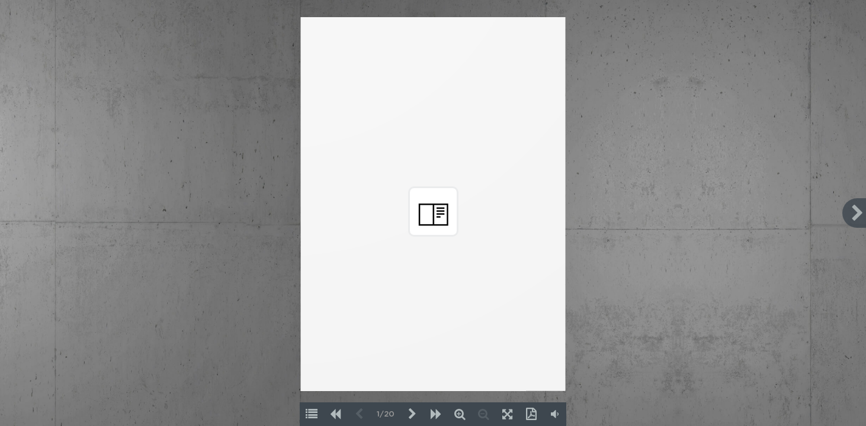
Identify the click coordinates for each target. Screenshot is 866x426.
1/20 (385, 414)
